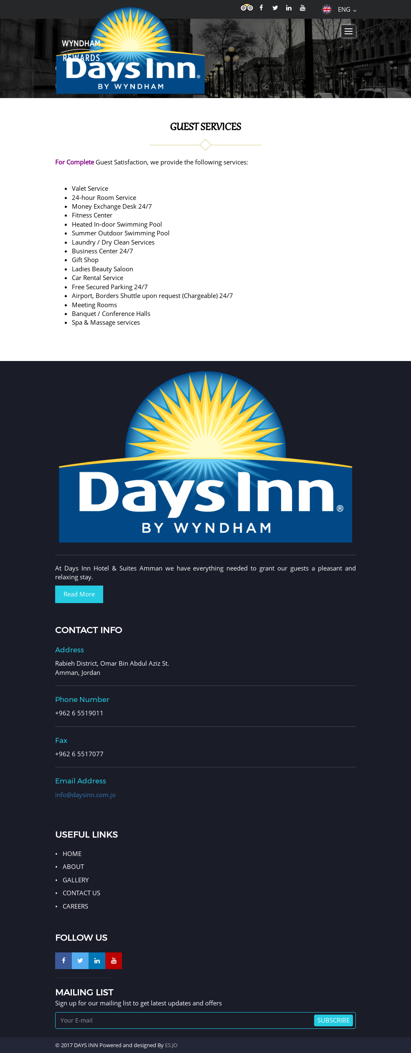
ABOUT (73, 866)
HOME (72, 853)
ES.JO (171, 1045)
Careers (75, 906)
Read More (79, 594)
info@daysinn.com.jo (85, 794)
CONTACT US (81, 893)
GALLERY (76, 880)
